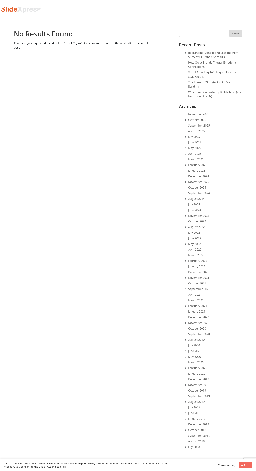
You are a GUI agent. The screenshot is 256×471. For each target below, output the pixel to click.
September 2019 (199, 396)
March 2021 (196, 300)
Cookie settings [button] (227, 465)
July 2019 (194, 407)
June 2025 (194, 142)
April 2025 (195, 154)
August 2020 (196, 340)
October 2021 (197, 283)
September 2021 (199, 289)
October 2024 (197, 187)
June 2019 (194, 413)
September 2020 (199, 334)
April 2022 (195, 249)
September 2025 (199, 125)
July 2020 (194, 345)
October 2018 (197, 430)
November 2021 (198, 278)
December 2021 (198, 272)
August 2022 (196, 227)
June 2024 (194, 210)
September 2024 (199, 193)
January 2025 (196, 171)
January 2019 (196, 419)
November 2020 (198, 323)
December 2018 (198, 424)
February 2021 (197, 306)
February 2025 (197, 165)
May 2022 (194, 244)
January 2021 (196, 311)
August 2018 (196, 441)
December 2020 (198, 317)
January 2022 (196, 266)
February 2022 (197, 261)
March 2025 (196, 159)
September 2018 (199, 436)
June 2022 (194, 238)
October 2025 (197, 120)
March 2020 (196, 362)
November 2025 (198, 114)
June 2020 (194, 351)
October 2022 (197, 221)
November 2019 (198, 385)
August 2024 (196, 199)
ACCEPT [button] (245, 464)
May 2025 (194, 148)
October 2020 (197, 328)
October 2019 (197, 390)
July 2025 (194, 137)
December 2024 (198, 176)
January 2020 (196, 373)
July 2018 (194, 447)
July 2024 (194, 204)
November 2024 (198, 182)
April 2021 (195, 295)
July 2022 (194, 233)
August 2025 (196, 131)
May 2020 (194, 357)
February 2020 (197, 368)
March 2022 (196, 255)
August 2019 (196, 402)
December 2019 (198, 379)
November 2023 (198, 216)
